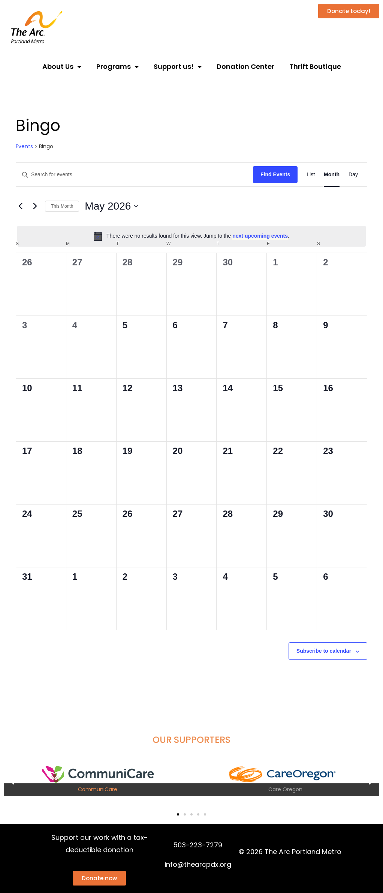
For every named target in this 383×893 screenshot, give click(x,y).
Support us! (178, 67)
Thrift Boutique (315, 66)
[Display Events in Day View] (353, 174)
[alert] (191, 236)
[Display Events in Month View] (332, 174)
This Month (62, 206)
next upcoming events (260, 236)
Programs (117, 67)
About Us (61, 67)
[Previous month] (20, 206)
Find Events (275, 174)
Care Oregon (285, 789)
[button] (12, 780)
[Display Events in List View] (311, 174)
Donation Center (245, 66)
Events (24, 146)
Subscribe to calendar (323, 651)
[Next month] (34, 206)
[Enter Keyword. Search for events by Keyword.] (134, 174)
